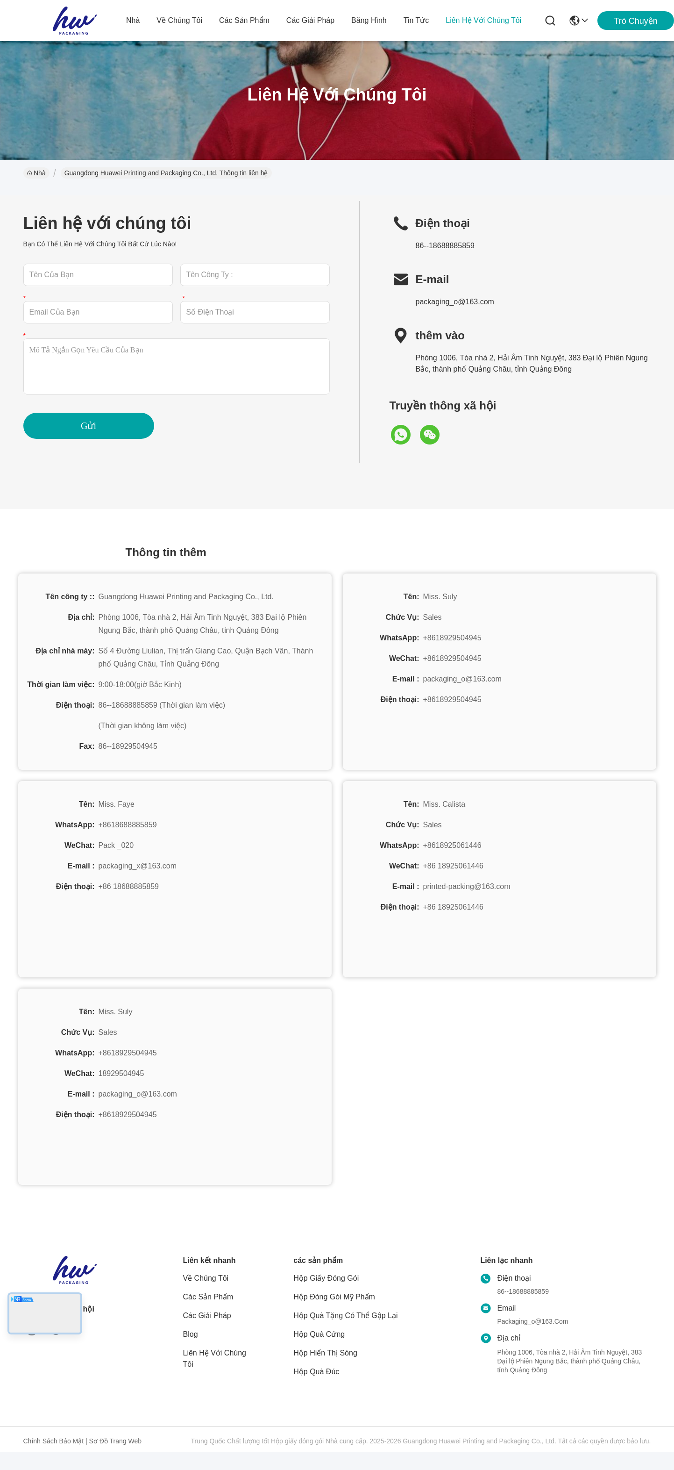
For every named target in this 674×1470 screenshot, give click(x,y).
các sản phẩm (244, 20)
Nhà (133, 20)
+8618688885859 (128, 825)
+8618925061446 (452, 845)
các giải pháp (310, 20)
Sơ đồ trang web (115, 1441)
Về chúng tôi (179, 20)
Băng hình (369, 20)
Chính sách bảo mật (53, 1441)
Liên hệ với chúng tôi (483, 20)
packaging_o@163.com (455, 302)
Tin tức (416, 20)
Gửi (88, 426)
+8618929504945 (452, 638)
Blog (190, 1334)
